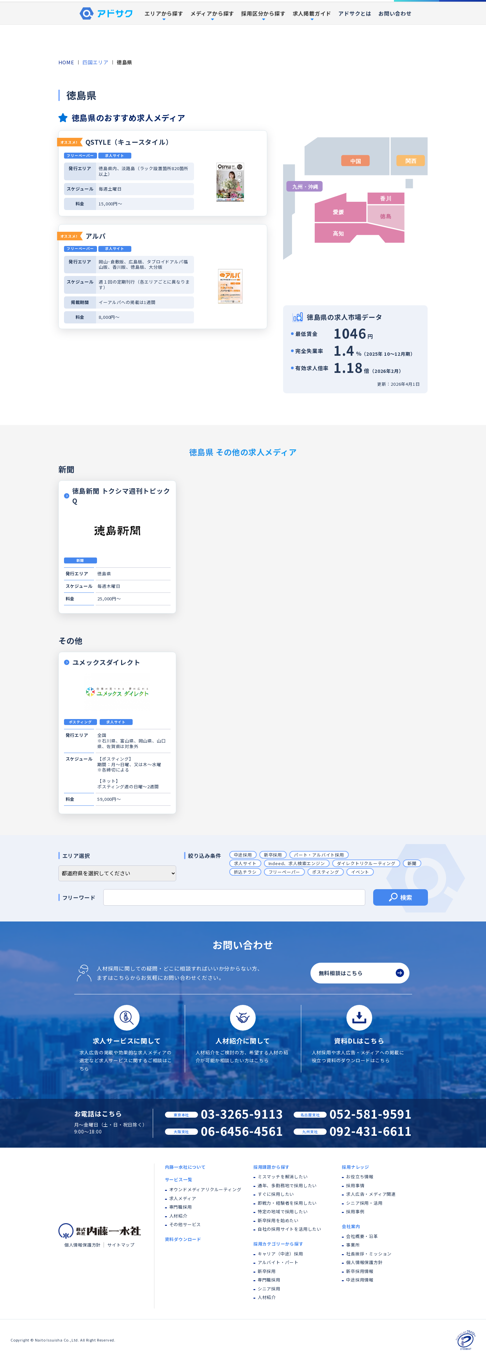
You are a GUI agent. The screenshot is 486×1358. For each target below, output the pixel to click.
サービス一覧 (178, 1179)
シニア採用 (269, 1288)
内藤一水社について (179, 16)
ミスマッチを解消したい (283, 1176)
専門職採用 (180, 1207)
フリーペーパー (285, 872)
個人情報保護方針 (82, 1245)
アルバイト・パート (278, 1262)
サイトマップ (121, 1245)
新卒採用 (273, 855)
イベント (360, 872)
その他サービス (185, 1224)
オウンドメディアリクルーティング (205, 1189)
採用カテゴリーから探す (278, 1244)
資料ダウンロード (462, 16)
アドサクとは (355, 44)
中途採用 (243, 855)
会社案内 (351, 1226)
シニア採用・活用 (364, 1203)
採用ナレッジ (355, 1167)
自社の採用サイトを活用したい (289, 1229)
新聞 (412, 863)
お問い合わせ (395, 44)
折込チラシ (245, 872)
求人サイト (245, 863)
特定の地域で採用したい (283, 1211)
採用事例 (348, 16)
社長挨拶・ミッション (369, 1254)
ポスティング (325, 872)
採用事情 (355, 1185)
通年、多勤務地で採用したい (287, 1185)
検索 (400, 898)
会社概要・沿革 (362, 1236)
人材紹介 (178, 1216)
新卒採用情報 (359, 1271)
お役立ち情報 (359, 1176)
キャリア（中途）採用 (280, 1254)
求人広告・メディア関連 (371, 1194)
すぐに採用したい (276, 1194)
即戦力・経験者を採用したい (287, 1203)
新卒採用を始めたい (278, 1220)
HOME (66, 62)
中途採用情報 (359, 1280)
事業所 (353, 1245)
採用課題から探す (271, 1167)
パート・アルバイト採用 (319, 855)
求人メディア (182, 1198)
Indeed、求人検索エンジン (297, 863)
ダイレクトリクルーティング (366, 863)
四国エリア (95, 62)
